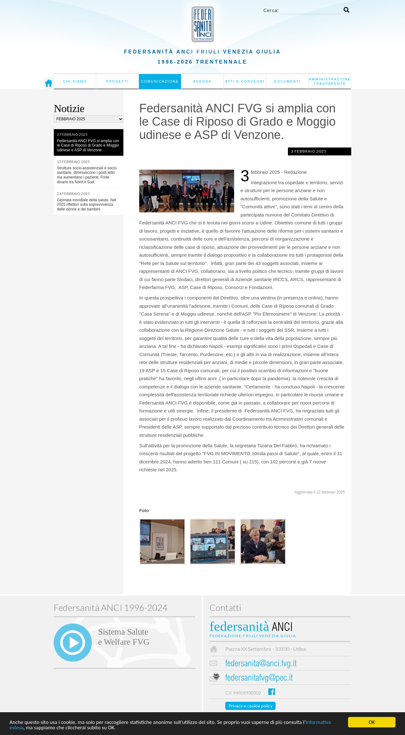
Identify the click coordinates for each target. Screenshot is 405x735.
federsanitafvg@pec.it (259, 678)
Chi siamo (75, 81)
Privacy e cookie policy (250, 705)
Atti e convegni (245, 81)
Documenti (287, 81)
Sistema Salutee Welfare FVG (123, 637)
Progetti (117, 81)
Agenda (202, 81)
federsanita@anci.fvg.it (260, 664)
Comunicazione (160, 81)
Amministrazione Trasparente (330, 81)
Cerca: (270, 10)
